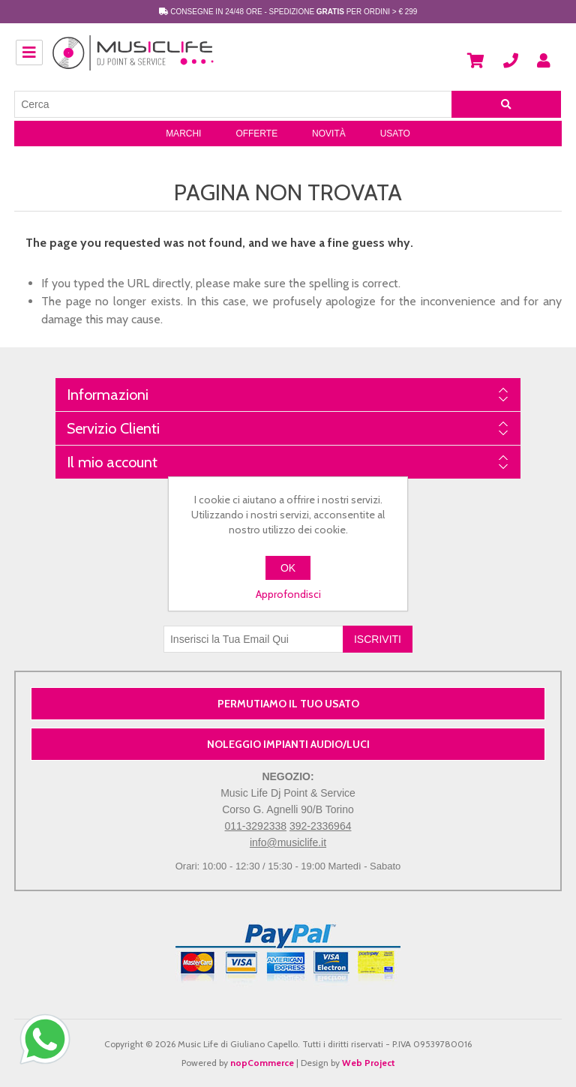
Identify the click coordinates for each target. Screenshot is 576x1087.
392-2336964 (321, 826)
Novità (329, 133)
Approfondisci (288, 594)
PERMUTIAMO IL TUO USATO (288, 703)
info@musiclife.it (288, 842)
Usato (395, 133)
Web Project (368, 1062)
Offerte (257, 133)
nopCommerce (262, 1062)
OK (288, 568)
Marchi (183, 133)
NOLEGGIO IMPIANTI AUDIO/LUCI (288, 744)
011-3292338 (256, 826)
